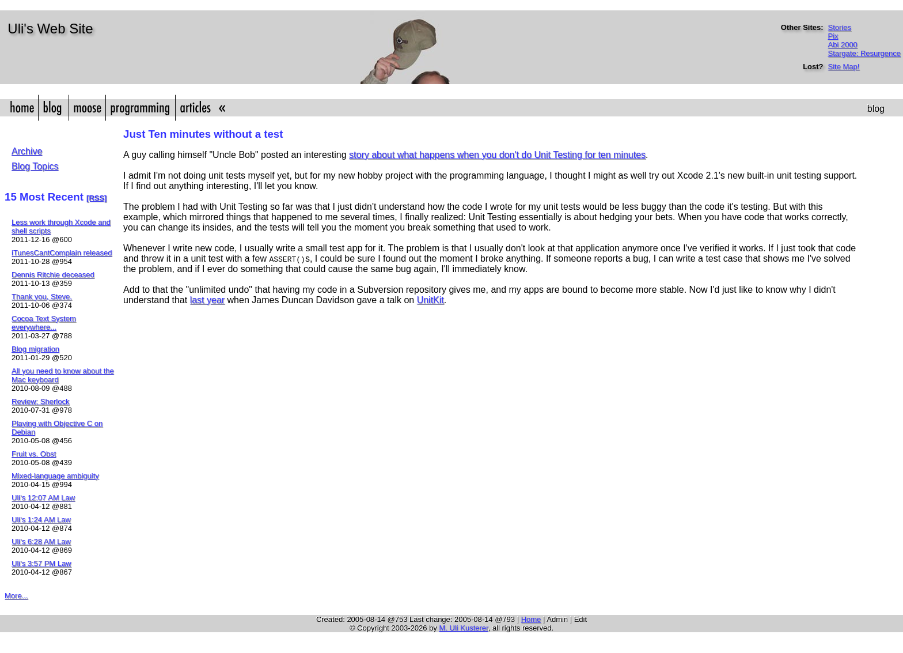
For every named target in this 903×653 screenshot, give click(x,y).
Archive (27, 151)
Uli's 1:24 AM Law (41, 519)
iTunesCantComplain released (62, 252)
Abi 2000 (843, 44)
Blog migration (35, 349)
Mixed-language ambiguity (55, 475)
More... (16, 595)
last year (207, 300)
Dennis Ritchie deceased (53, 274)
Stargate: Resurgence (864, 53)
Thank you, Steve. (42, 296)
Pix (833, 36)
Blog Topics (35, 166)
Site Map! (844, 66)
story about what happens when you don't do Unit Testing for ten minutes (497, 155)
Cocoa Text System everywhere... (44, 322)
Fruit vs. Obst (34, 454)
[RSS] (96, 198)
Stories (839, 27)
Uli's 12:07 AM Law (43, 497)
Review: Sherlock (40, 401)
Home (531, 619)
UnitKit (430, 300)
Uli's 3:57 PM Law (41, 563)
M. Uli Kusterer (463, 628)
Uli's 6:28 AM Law (41, 541)
